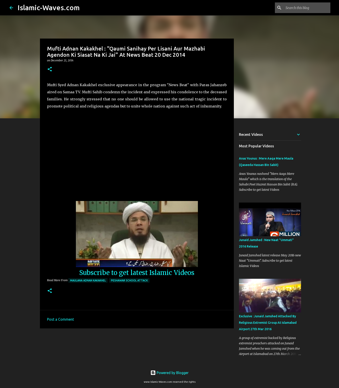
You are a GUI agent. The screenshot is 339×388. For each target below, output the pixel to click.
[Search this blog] (307, 7)
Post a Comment (60, 319)
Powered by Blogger (169, 373)
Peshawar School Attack (129, 280)
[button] (49, 69)
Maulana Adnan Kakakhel (88, 280)
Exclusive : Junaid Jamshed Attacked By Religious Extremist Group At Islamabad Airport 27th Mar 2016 (268, 322)
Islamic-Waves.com (49, 8)
